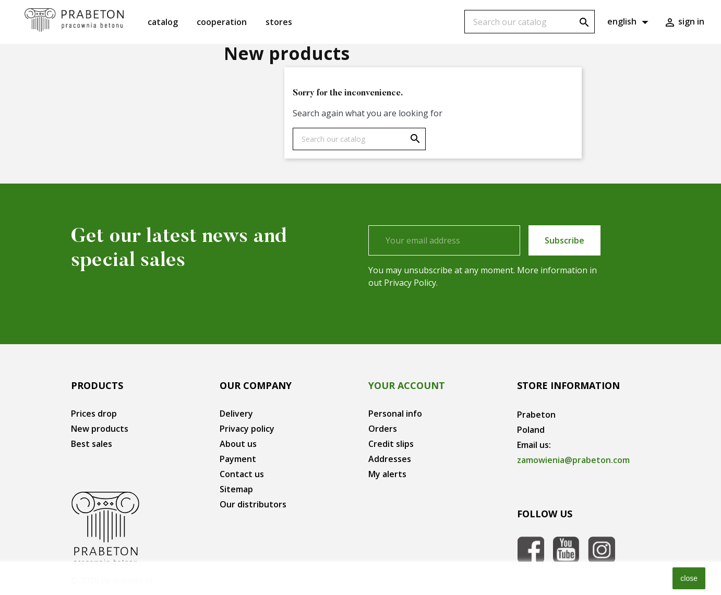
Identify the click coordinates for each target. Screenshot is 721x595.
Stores (279, 22)
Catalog (163, 22)
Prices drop (94, 413)
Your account (406, 385)
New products (99, 428)
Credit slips (391, 444)
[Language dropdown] (629, 22)
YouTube (566, 549)
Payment (238, 459)
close (689, 578)
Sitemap (236, 489)
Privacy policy (247, 428)
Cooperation (222, 22)
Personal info (395, 413)
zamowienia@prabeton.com (573, 460)
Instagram (601, 549)
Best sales (91, 444)
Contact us (242, 474)
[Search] (529, 21)
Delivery (236, 413)
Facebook (530, 549)
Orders (382, 428)
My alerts (387, 474)
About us (238, 444)
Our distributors (253, 504)
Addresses (389, 459)
